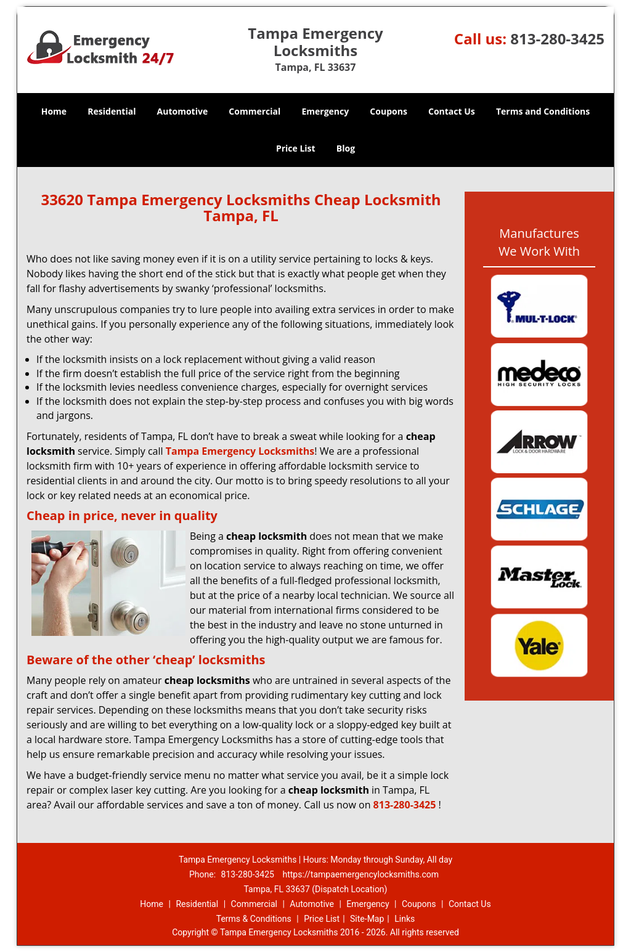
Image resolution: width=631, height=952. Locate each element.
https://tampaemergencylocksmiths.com (360, 874)
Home (54, 111)
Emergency (325, 111)
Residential (112, 111)
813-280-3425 (557, 38)
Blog (345, 148)
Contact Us (451, 111)
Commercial (254, 111)
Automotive (182, 111)
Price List (296, 148)
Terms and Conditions (543, 111)
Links (404, 919)
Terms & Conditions (253, 919)
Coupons (388, 111)
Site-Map (367, 919)
